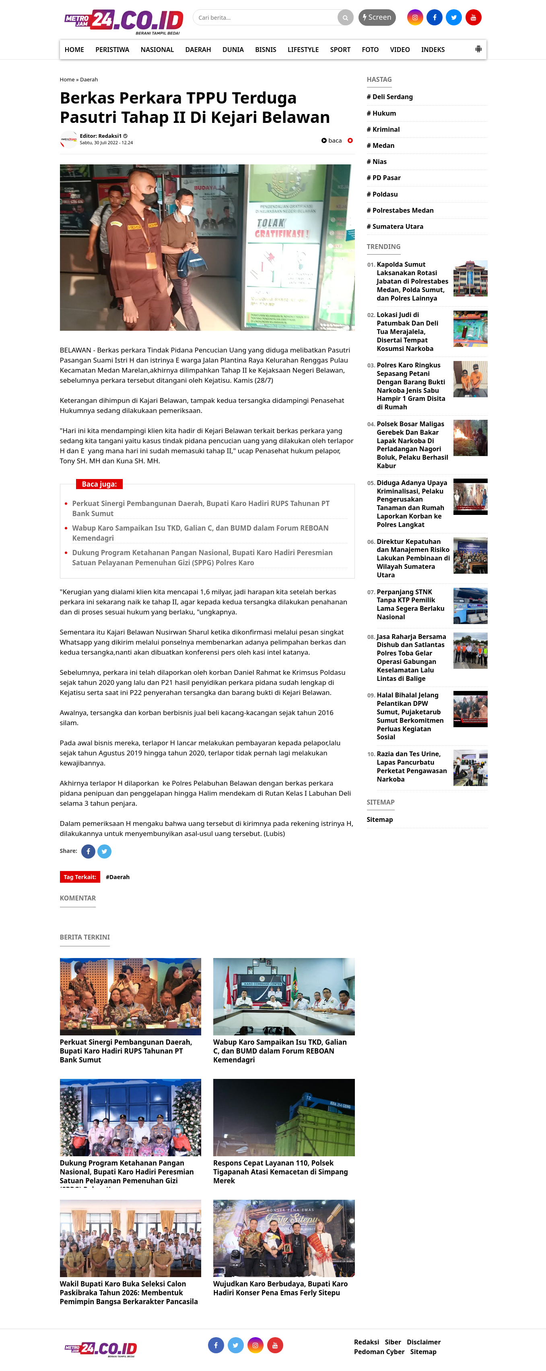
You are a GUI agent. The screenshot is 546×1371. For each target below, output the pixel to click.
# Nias (377, 161)
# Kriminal (383, 129)
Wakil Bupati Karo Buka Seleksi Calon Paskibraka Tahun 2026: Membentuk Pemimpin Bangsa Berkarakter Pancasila (129, 1292)
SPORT (340, 49)
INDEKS (433, 49)
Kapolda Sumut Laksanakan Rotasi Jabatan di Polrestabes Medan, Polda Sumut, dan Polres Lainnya (413, 281)
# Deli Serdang (390, 96)
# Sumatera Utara (395, 226)
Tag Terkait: (80, 877)
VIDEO (400, 49)
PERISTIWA (112, 49)
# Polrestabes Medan (400, 210)
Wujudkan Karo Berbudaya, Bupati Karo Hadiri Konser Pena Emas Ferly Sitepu (280, 1288)
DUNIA (233, 49)
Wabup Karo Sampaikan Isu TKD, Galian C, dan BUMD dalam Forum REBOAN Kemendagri (280, 1050)
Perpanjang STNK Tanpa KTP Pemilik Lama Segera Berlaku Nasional (411, 604)
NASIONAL (157, 49)
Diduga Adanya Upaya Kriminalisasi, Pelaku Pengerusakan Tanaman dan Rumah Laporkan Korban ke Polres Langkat (412, 503)
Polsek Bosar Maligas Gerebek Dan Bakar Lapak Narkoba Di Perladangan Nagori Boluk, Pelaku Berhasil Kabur (413, 444)
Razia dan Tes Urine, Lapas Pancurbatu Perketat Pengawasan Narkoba (412, 766)
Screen (377, 17)
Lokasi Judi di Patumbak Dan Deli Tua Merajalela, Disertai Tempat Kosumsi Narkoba (408, 331)
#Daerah (118, 877)
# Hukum (381, 113)
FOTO (370, 49)
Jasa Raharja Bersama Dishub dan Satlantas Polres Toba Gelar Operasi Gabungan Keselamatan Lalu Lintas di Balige (412, 657)
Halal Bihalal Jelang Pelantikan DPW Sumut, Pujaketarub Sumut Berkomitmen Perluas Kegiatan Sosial (410, 716)
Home (67, 79)
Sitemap (380, 819)
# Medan (381, 145)
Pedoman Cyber (379, 1352)
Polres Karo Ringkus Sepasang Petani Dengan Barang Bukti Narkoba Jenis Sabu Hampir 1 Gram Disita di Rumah (411, 386)
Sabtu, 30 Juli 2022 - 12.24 (106, 142)
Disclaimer (424, 1342)
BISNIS (265, 49)
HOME (74, 49)
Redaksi (366, 1342)
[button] (478, 45)
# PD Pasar (384, 177)
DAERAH (198, 49)
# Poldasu (382, 194)
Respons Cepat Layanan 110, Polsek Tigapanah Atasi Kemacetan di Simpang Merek (280, 1171)
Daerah (89, 79)
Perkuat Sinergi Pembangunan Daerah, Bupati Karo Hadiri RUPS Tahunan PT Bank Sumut (126, 1050)
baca (331, 140)
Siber (393, 1342)
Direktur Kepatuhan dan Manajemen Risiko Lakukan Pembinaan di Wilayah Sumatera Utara (413, 558)
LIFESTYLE (303, 49)
